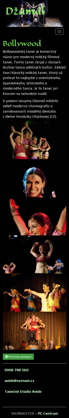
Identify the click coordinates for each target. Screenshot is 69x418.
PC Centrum (48, 413)
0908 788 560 (17, 370)
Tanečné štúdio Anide (23, 391)
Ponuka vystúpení (18, 356)
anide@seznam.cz (19, 380)
